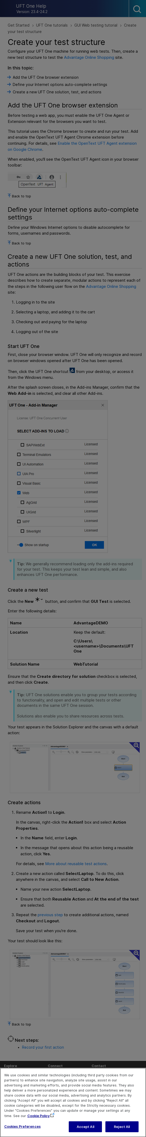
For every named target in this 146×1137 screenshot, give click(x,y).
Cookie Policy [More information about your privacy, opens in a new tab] (38, 1120)
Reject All (122, 1131)
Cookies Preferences (22, 1131)
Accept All (85, 1131)
